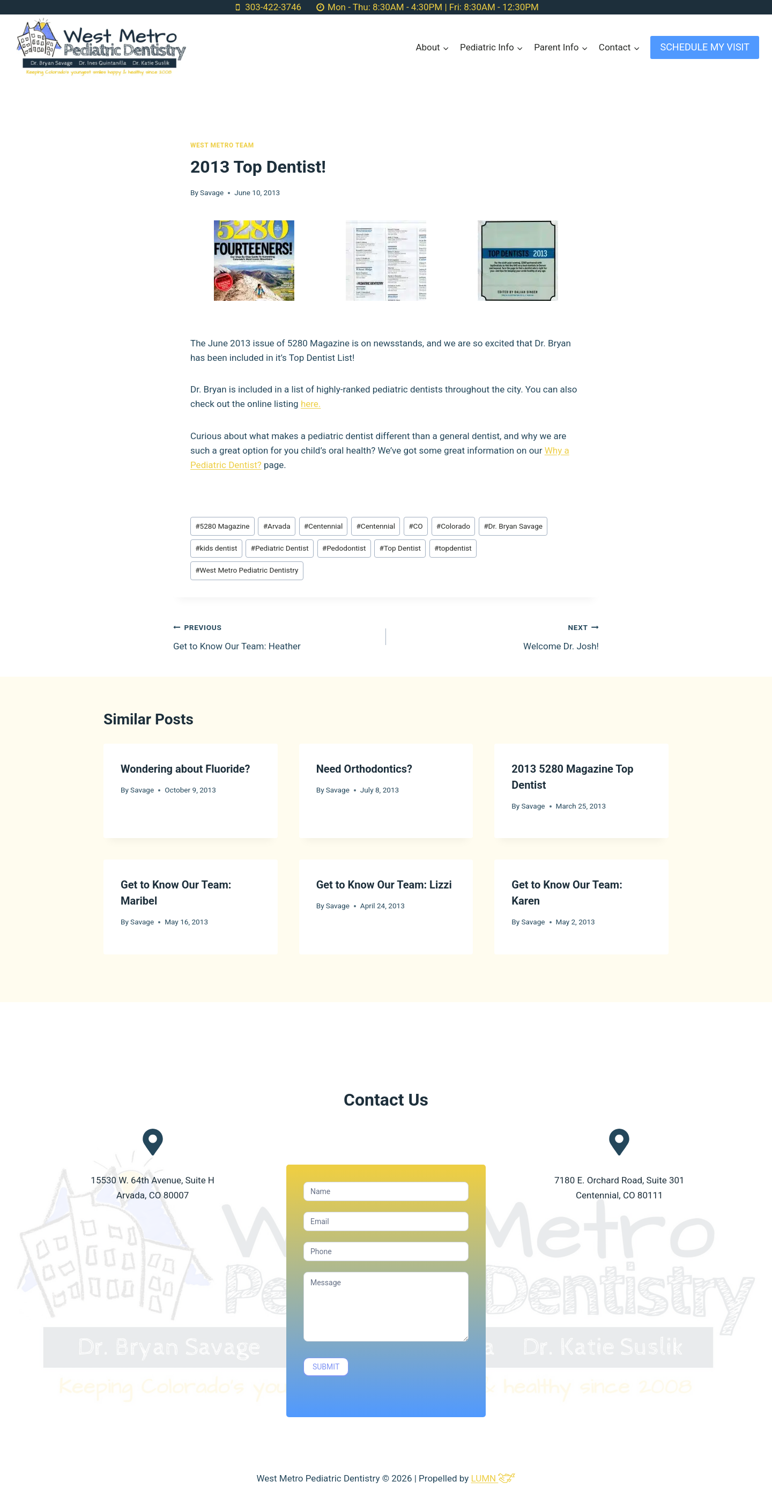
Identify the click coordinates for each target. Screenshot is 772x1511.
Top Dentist (400, 548)
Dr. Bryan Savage (513, 526)
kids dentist (216, 548)
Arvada (277, 526)
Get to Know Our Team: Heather (275, 635)
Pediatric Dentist (280, 548)
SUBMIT (326, 1366)
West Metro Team (222, 145)
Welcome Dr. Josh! (497, 635)
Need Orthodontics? (364, 768)
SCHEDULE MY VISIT (704, 47)
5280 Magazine (222, 526)
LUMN (493, 1478)
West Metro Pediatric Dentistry (246, 570)
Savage (212, 192)
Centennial (323, 526)
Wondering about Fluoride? (185, 768)
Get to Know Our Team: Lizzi (384, 884)
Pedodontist (344, 548)
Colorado (453, 526)
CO (416, 526)
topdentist (453, 548)
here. (311, 403)
